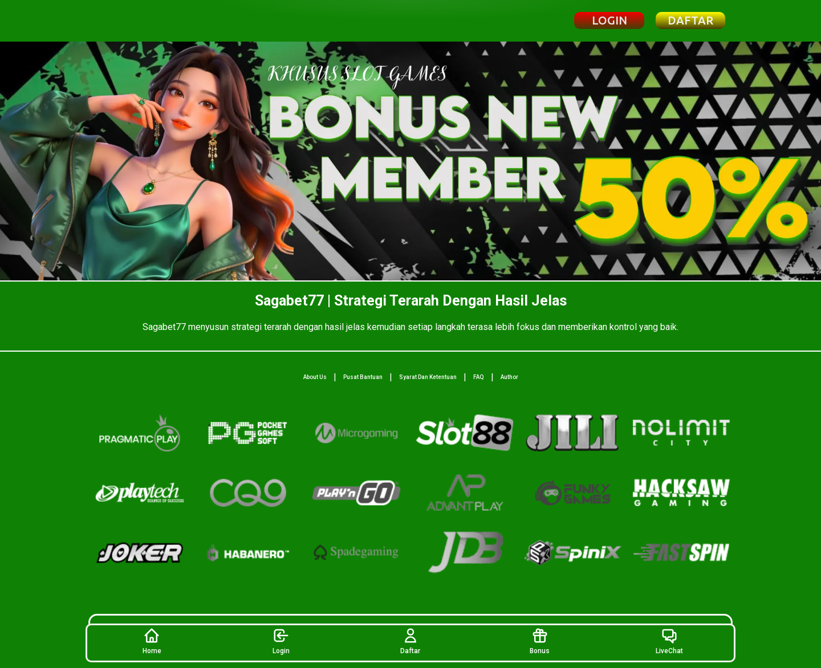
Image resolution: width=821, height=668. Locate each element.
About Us (315, 377)
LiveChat (669, 641)
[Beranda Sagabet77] (150, 20)
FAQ (478, 377)
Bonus (540, 641)
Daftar (410, 641)
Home (152, 641)
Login (281, 641)
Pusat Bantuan (363, 377)
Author (509, 377)
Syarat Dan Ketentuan (428, 377)
